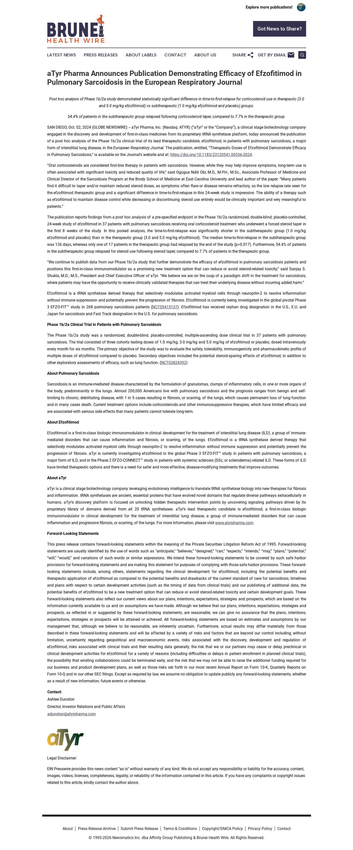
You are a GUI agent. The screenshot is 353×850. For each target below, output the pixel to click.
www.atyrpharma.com (234, 522)
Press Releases (101, 55)
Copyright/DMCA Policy (222, 828)
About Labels (141, 55)
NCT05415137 (164, 307)
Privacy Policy (260, 828)
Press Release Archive (97, 828)
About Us (205, 55)
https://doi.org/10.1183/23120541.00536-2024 (211, 154)
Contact (175, 55)
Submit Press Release (139, 828)
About (68, 828)
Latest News (61, 55)
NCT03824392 (173, 362)
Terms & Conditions (180, 828)
